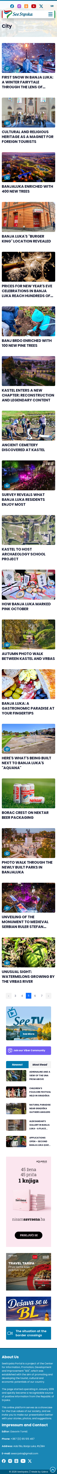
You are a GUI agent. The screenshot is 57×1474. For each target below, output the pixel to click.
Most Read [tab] (40, 1064)
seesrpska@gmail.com (24, 1453)
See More (28, 1034)
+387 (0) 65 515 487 (23, 1439)
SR (52, 6)
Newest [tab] (17, 1064)
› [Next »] (48, 996)
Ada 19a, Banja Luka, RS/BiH (29, 1446)
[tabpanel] (28, 1110)
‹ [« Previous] (8, 996)
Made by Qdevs (39, 1471)
